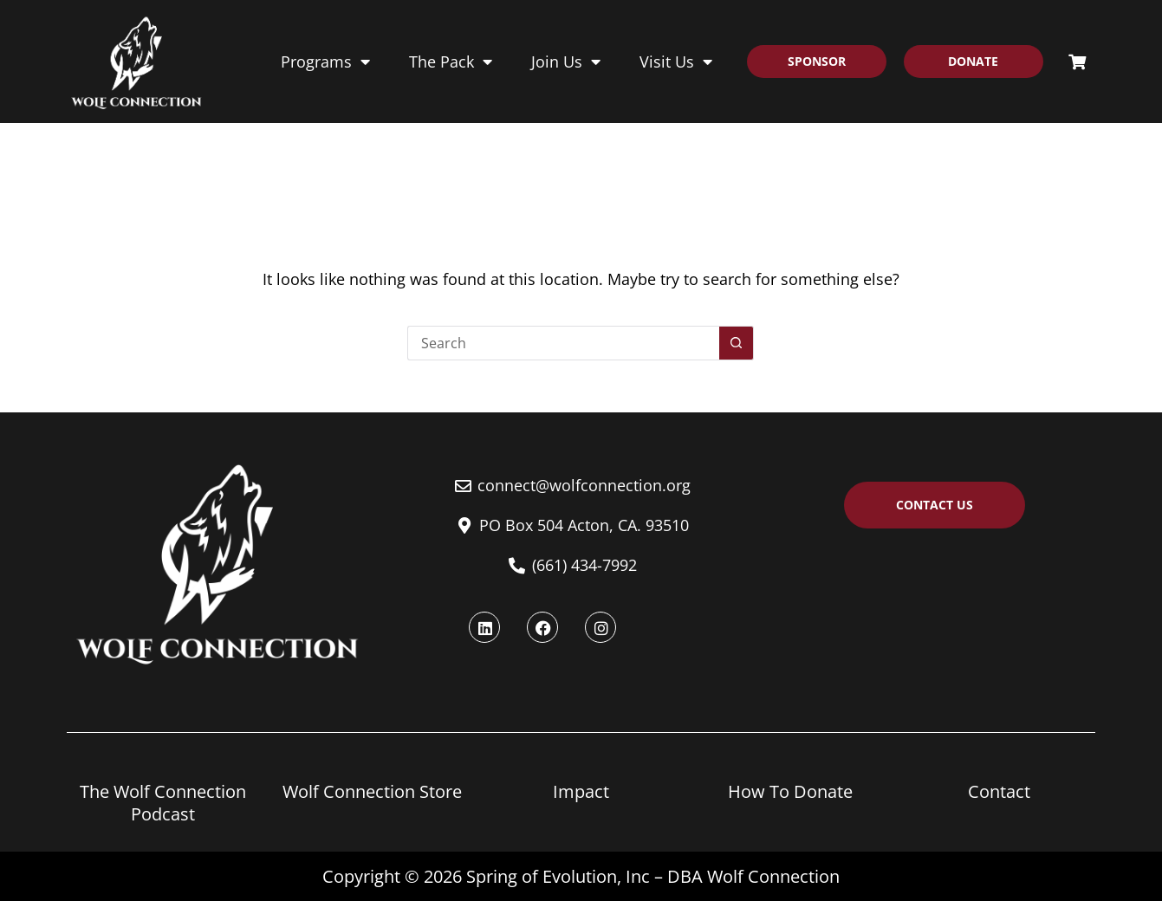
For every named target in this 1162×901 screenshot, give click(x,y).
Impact (581, 791)
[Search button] (736, 343)
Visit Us (675, 61)
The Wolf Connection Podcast (163, 803)
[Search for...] (563, 343)
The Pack (450, 61)
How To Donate (790, 791)
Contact (999, 791)
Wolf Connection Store (372, 791)
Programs (325, 61)
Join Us (565, 61)
